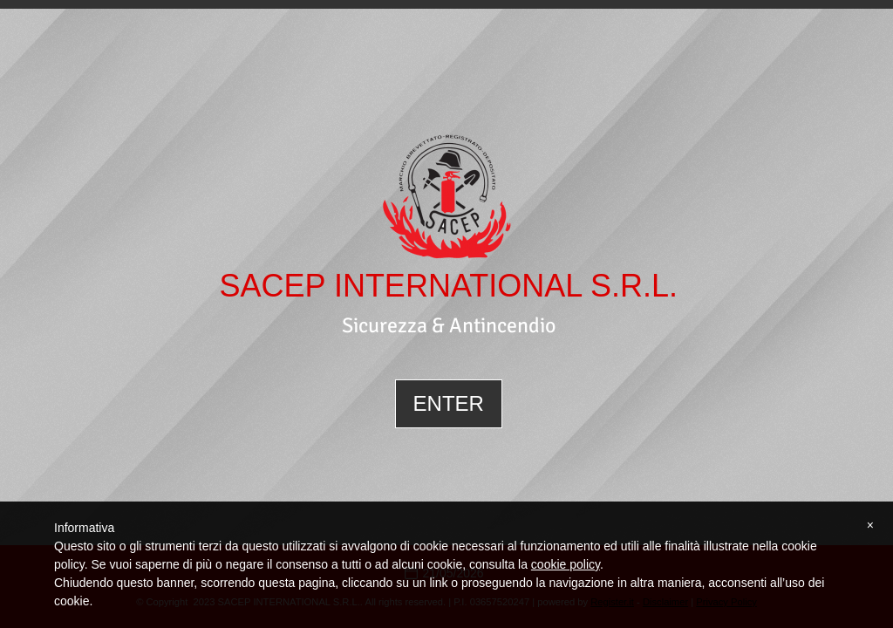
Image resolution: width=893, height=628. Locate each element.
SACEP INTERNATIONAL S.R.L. (448, 286)
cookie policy (565, 564)
